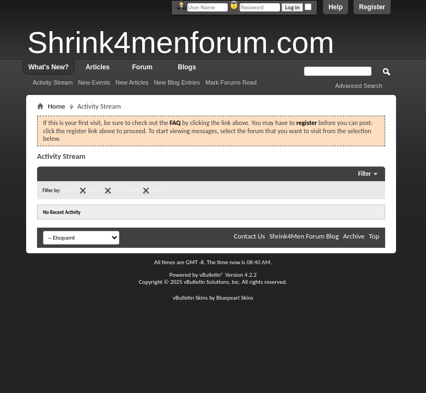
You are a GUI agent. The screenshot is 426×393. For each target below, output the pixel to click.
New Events (94, 82)
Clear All (159, 190)
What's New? (48, 67)
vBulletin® (211, 274)
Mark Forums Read (231, 82)
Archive (353, 236)
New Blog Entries (177, 82)
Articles (97, 67)
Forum (142, 67)
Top (374, 236)
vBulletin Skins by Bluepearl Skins (213, 297)
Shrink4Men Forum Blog (303, 236)
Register (372, 7)
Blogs (187, 67)
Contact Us (249, 236)
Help (335, 7)
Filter (364, 173)
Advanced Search (358, 85)
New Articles (132, 82)
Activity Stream (52, 82)
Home (56, 106)
